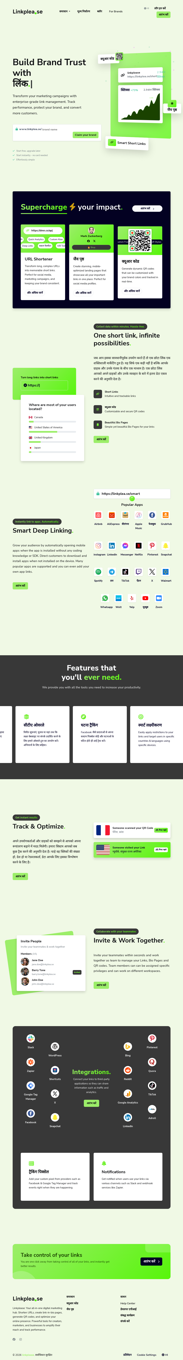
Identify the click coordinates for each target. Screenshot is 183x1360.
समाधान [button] (63, 11)
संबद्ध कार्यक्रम (127, 1315)
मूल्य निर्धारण (83, 11)
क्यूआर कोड (72, 1303)
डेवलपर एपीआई (128, 1309)
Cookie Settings (146, 1355)
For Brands (116, 11)
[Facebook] (88, 241)
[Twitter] (94, 241)
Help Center (127, 1303)
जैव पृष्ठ (70, 1309)
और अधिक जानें (35, 293)
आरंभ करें (163, 15)
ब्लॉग (99, 11)
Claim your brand (85, 135)
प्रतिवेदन (127, 1355)
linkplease (28, 1355)
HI (146, 8)
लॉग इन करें (160, 8)
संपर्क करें (125, 1321)
